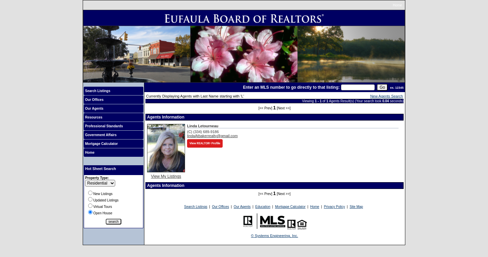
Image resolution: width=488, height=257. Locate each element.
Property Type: (97, 178)
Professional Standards (104, 126)
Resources (93, 117)
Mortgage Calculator (101, 144)
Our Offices (94, 100)
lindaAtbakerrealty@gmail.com (212, 136)
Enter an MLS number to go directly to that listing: (291, 87)
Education (262, 207)
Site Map (356, 207)
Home (397, 5)
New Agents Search (386, 96)
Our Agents (94, 108)
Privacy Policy (334, 207)
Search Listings (97, 91)
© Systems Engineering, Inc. (274, 236)
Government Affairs (101, 135)
